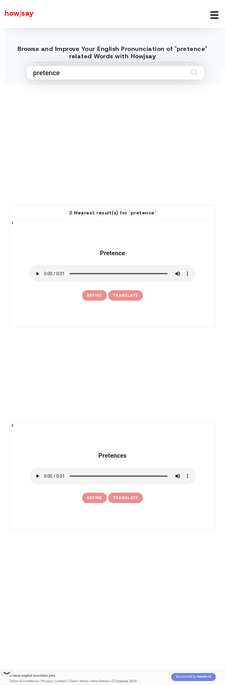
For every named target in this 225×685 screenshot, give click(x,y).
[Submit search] (194, 72)
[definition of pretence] (94, 295)
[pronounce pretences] (112, 476)
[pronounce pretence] (112, 273)
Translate (125, 295)
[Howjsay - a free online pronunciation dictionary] (17, 14)
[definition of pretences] (94, 498)
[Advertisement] (112, 150)
